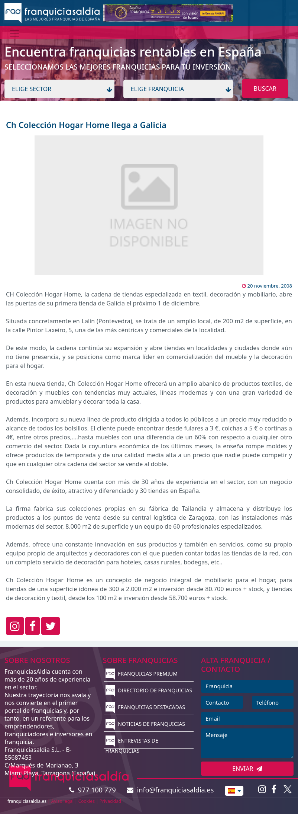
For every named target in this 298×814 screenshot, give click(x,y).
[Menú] (14, 33)
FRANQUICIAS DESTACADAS (145, 707)
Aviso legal (62, 801)
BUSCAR (265, 88)
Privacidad (111, 801)
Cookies (86, 801)
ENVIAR (247, 769)
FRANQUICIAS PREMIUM (142, 673)
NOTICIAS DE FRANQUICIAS (145, 723)
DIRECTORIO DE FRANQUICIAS (149, 690)
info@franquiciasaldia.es (170, 789)
